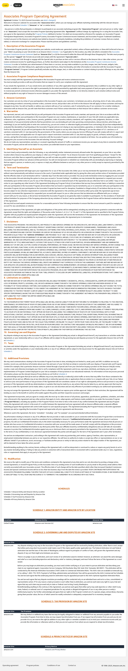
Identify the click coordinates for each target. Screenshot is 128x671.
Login (5, 5)
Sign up (18, 5)
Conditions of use (53, 665)
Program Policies (41, 34)
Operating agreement (10, 665)
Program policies (32, 665)
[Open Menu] (123, 5)
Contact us (72, 665)
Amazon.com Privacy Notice (55, 650)
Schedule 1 (24, 25)
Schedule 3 (8, 351)
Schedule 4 (62, 374)
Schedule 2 (10, 340)
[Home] (64, 5)
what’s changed (49, 20)
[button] (116, 5)
